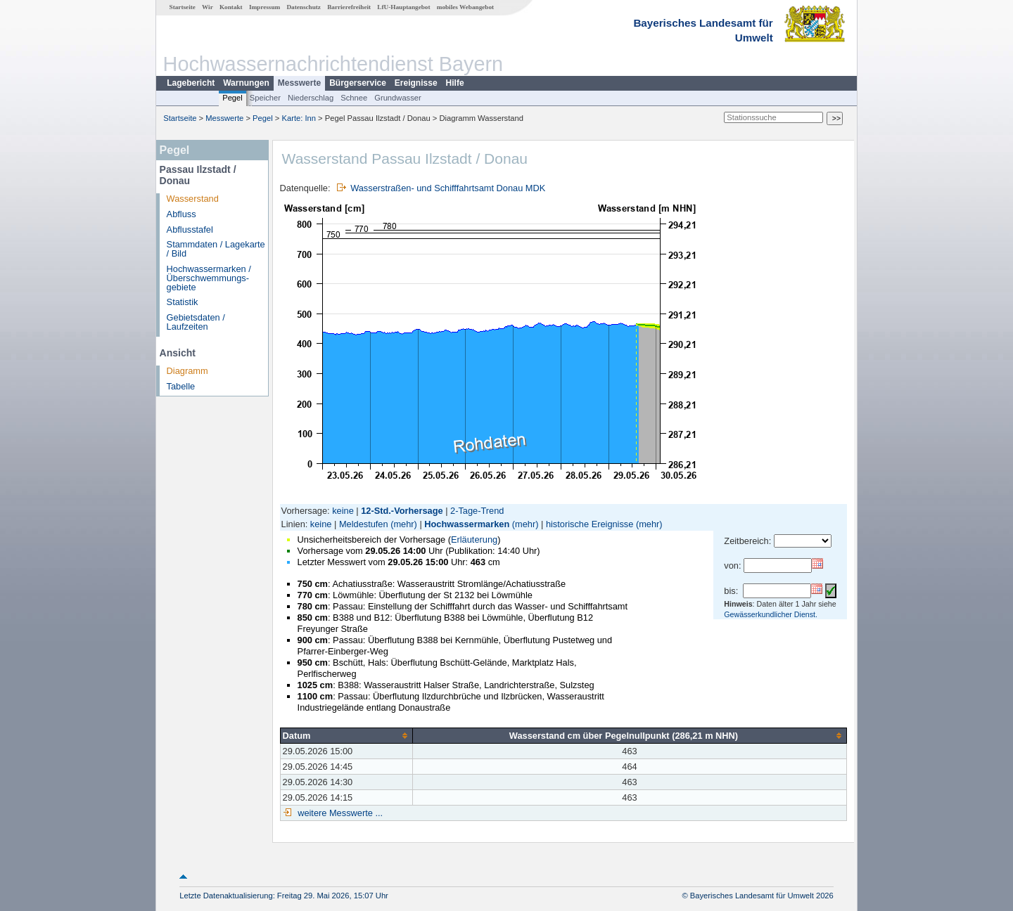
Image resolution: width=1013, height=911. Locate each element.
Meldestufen (363, 524)
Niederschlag (310, 97)
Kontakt (231, 7)
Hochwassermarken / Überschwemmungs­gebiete (209, 278)
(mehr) (403, 524)
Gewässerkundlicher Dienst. (770, 614)
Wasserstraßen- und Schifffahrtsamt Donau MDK (447, 188)
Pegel (232, 97)
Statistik (182, 302)
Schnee (353, 97)
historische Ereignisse (589, 524)
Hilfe (455, 83)
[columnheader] (346, 735)
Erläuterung (474, 539)
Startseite (183, 7)
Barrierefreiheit (349, 7)
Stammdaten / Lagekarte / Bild (216, 249)
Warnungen (246, 83)
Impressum (264, 7)
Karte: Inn (299, 118)
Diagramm (187, 371)
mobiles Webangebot (465, 7)
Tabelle (181, 386)
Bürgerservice (357, 83)
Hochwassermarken (466, 524)
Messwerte (299, 83)
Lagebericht (191, 83)
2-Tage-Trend (477, 510)
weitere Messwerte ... (339, 813)
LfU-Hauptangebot (403, 7)
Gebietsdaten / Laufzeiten (196, 322)
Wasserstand (193, 198)
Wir (207, 7)
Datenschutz (303, 7)
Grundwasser (397, 97)
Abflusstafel (190, 229)
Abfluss (181, 214)
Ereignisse (416, 83)
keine (343, 510)
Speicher (265, 97)
